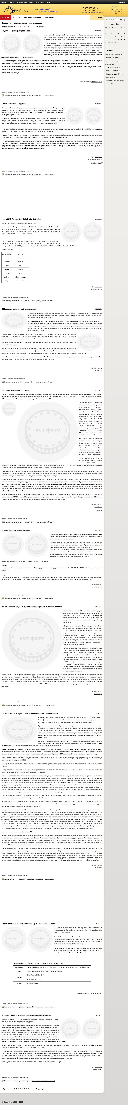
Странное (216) (109, 83)
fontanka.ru (98, 867)
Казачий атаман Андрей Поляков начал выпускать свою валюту (30, 714)
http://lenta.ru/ (98, 370)
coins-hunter (98, 507)
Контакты (49, 17)
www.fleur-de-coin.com (95, 993)
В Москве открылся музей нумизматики (19, 309)
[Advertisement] (52, 198)
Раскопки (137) (121, 80)
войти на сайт (45, 9)
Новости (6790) (113, 67)
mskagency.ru (98, 694)
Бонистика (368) (110, 57)
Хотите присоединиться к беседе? (42, 301)
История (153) (118, 61)
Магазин (4, 2)
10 (33, 26)
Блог (26, 2)
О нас (49, 2)
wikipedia (99, 510)
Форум (31, 2)
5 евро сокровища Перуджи (14, 104)
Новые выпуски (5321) (115, 71)
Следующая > (41, 26)
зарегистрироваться (48, 11)
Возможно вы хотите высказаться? (43, 95)
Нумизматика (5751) (114, 74)
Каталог (12, 2)
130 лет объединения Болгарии (15, 390)
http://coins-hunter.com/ (95, 159)
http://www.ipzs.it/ (96, 163)
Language (122, 2)
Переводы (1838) (111, 80)
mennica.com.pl (97, 587)
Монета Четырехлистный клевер (16, 530)
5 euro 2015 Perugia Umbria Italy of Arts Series (21, 219)
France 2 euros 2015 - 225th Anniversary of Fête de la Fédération (28, 924)
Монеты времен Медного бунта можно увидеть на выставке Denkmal (32, 607)
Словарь (20, 2)
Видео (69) (118, 57)
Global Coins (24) (109, 54)
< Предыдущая (7, 26)
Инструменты (40, 2)
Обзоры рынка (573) (111, 77)
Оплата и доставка (32, 17)
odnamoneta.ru (97, 1069)
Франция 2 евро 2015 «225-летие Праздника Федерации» (26, 1015)
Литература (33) (110, 64)
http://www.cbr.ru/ (96, 82)
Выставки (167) (109, 61)
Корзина (98, 17)
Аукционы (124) (119, 54)
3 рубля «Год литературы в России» (17, 31)
